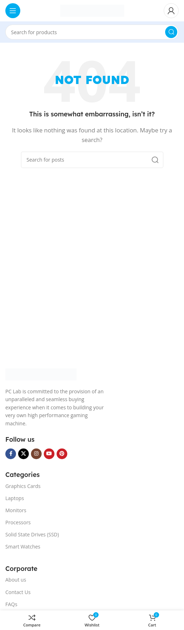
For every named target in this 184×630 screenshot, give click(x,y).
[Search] (92, 32)
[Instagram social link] (36, 453)
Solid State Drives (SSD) (32, 534)
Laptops (14, 498)
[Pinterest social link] (62, 453)
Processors (18, 522)
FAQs (11, 604)
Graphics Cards (23, 486)
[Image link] (41, 373)
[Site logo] (92, 10)
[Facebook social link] (10, 453)
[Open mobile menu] (13, 11)
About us (15, 579)
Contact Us (18, 592)
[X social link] (23, 453)
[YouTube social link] (49, 453)
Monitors (15, 510)
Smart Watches (22, 546)
